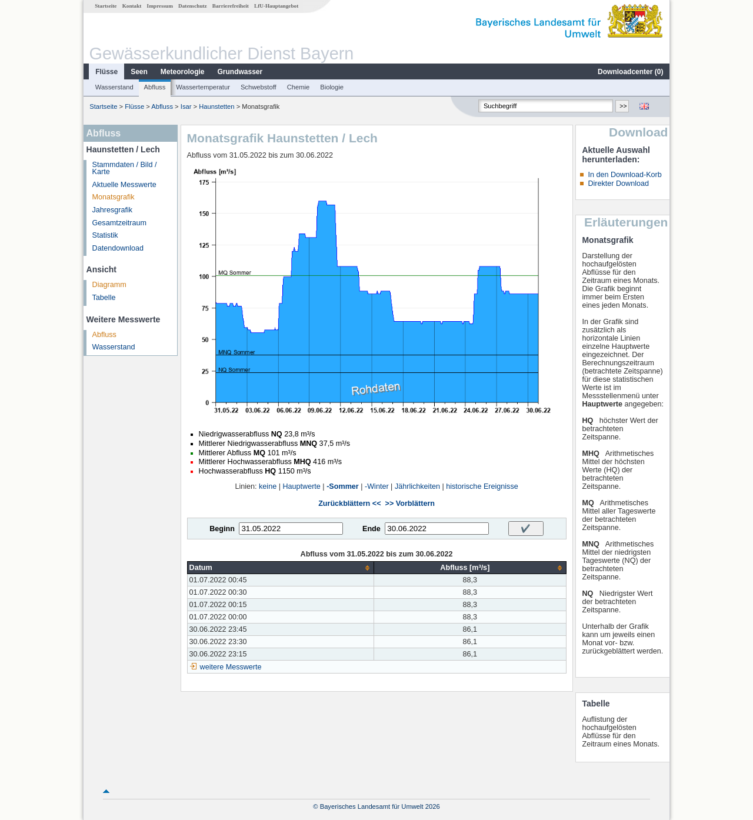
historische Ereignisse (482, 486)
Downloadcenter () (630, 72)
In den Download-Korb (624, 175)
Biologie (332, 87)
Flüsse (106, 72)
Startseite (105, 6)
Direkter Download (618, 183)
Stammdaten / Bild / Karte (124, 168)
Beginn (222, 529)
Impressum (160, 6)
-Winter (377, 486)
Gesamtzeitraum (119, 223)
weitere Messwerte (231, 667)
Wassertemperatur (203, 87)
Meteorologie (183, 72)
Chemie (298, 87)
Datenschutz (192, 6)
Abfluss (155, 87)
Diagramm (109, 285)
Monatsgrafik (113, 197)
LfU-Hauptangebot (276, 6)
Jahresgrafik (112, 210)
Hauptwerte (301, 486)
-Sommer (342, 486)
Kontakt (132, 6)
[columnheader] (280, 568)
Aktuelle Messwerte (124, 185)
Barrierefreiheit (230, 6)
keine (267, 486)
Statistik (105, 235)
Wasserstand (114, 87)
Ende (371, 529)
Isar (186, 106)
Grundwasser (240, 72)
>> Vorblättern (410, 503)
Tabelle (104, 298)
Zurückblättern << (349, 503)
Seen (139, 72)
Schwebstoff (258, 87)
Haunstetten (216, 106)
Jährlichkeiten (417, 486)
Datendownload (118, 248)
